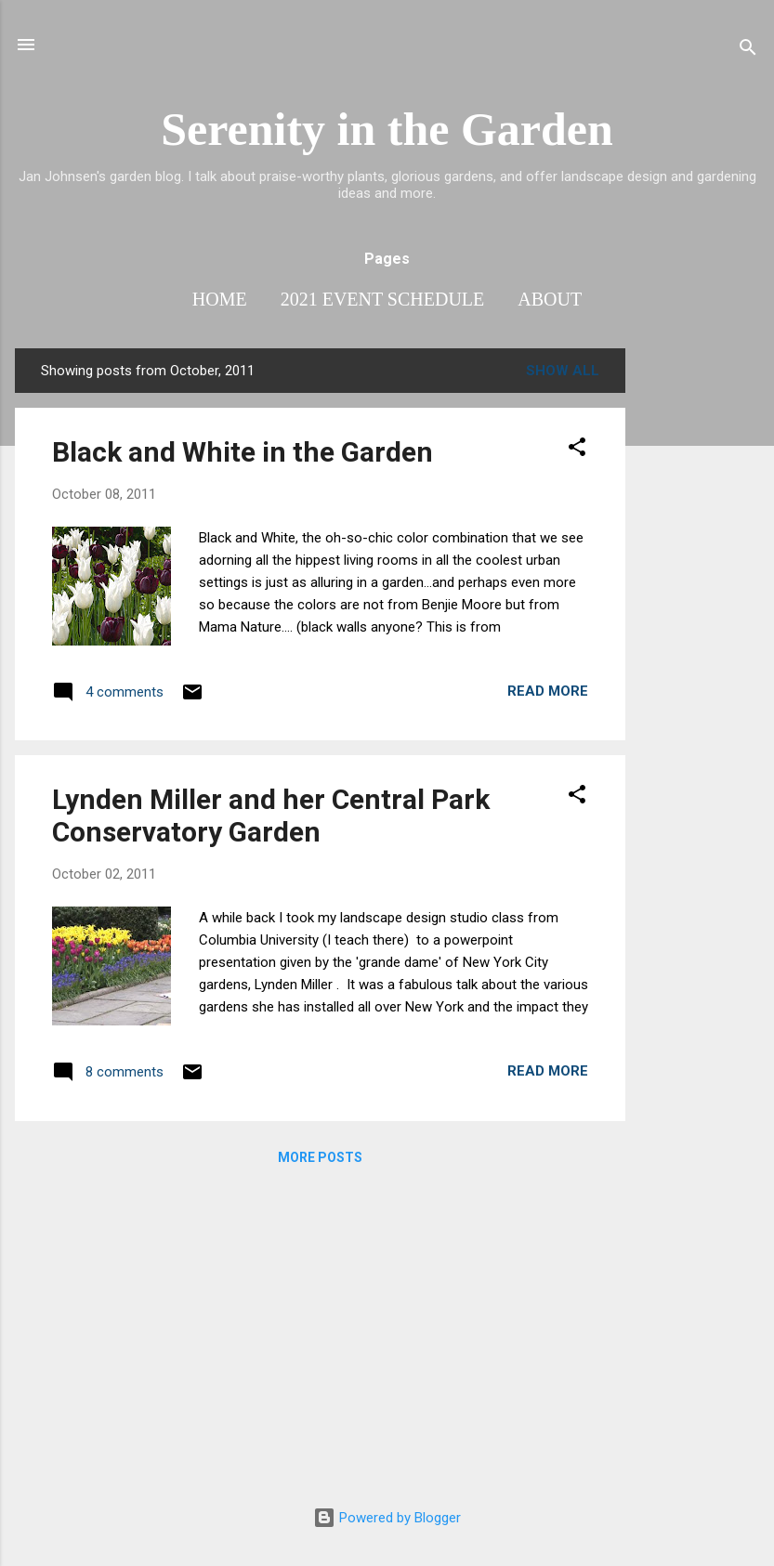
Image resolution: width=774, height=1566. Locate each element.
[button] (577, 450)
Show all (562, 370)
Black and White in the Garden (242, 452)
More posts (320, 1157)
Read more (547, 691)
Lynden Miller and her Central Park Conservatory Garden (271, 815)
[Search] (748, 50)
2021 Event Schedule (383, 299)
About (550, 299)
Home (219, 299)
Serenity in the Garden (387, 129)
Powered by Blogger (387, 1517)
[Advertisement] (699, 627)
